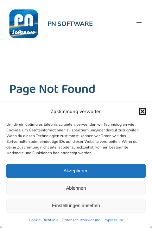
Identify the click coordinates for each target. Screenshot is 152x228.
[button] (142, 111)
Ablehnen (76, 188)
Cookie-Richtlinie (44, 220)
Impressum (113, 220)
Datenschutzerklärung (81, 220)
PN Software (70, 24)
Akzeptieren (75, 170)
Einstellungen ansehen (76, 205)
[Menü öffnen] (139, 24)
